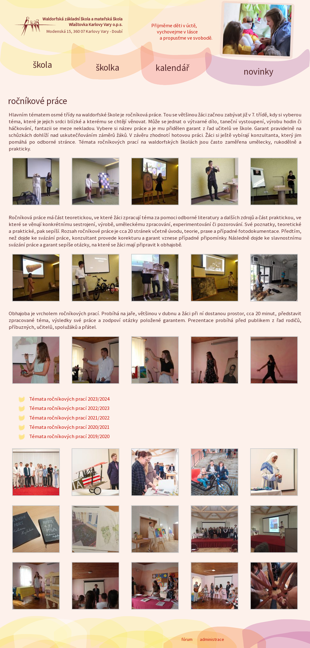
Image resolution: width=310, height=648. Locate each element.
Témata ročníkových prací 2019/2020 (69, 436)
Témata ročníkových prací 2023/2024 (69, 398)
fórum (187, 639)
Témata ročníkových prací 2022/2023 (69, 408)
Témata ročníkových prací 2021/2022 (69, 417)
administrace (212, 639)
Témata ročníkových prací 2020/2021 (69, 427)
